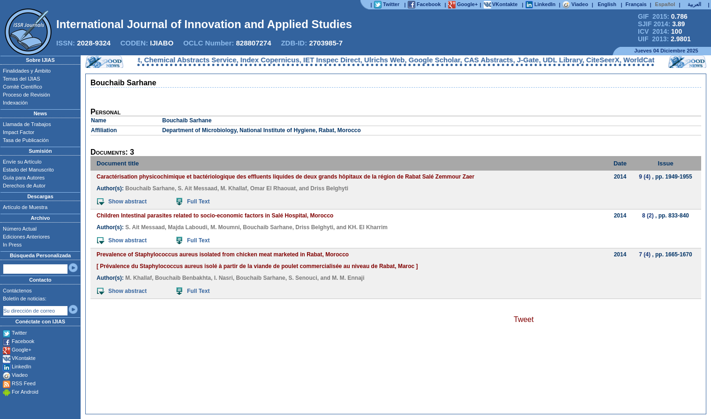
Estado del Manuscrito (28, 169)
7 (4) (645, 254)
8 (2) (648, 215)
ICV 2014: (660, 31)
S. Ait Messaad (197, 188)
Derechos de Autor (24, 185)
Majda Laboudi (187, 227)
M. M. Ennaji (348, 278)
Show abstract (122, 201)
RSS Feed (24, 383)
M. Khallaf (233, 188)
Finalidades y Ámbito (27, 71)
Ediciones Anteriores (26, 236)
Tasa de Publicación (26, 140)
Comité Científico (22, 87)
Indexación (15, 102)
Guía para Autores (24, 177)
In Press (12, 244)
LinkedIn (21, 366)
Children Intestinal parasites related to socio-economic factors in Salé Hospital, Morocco (215, 215)
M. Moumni (225, 227)
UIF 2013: (664, 39)
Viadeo (20, 375)
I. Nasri (223, 278)
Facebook (23, 341)
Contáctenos (17, 290)
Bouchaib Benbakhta (183, 278)
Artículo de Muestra (25, 207)
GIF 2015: (663, 16)
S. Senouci (302, 278)
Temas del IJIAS (21, 79)
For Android (25, 392)
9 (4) (645, 176)
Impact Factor (18, 132)
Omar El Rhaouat (273, 188)
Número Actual (20, 229)
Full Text (193, 201)
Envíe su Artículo (22, 162)
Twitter (19, 333)
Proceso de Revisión (26, 94)
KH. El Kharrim (368, 227)
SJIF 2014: (661, 24)
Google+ (21, 349)
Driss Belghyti (329, 188)
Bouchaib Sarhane (149, 188)
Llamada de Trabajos (27, 124)
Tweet (524, 319)
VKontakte (24, 358)
